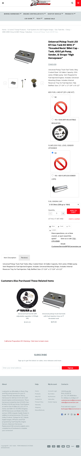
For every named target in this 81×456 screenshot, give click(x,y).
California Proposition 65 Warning (17, 341)
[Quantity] (56, 213)
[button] (3, 3)
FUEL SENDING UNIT (55, 201)
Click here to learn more (39, 341)
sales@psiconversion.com (69, 402)
